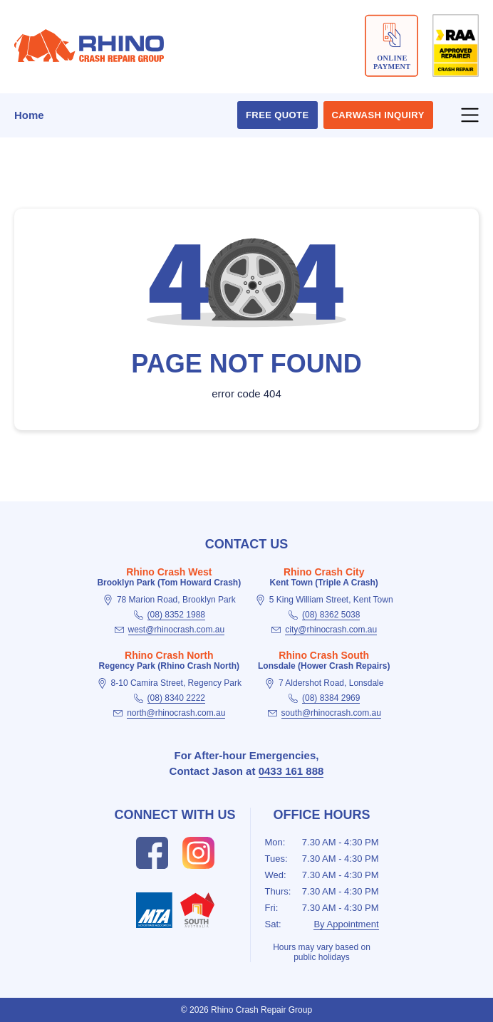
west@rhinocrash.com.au (176, 630)
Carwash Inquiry (378, 115)
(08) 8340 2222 (176, 698)
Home (29, 115)
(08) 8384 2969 (331, 698)
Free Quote (277, 115)
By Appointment (345, 924)
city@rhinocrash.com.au (331, 630)
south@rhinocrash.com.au (331, 713)
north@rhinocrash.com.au (176, 713)
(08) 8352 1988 (176, 615)
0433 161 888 (291, 771)
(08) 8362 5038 (331, 615)
